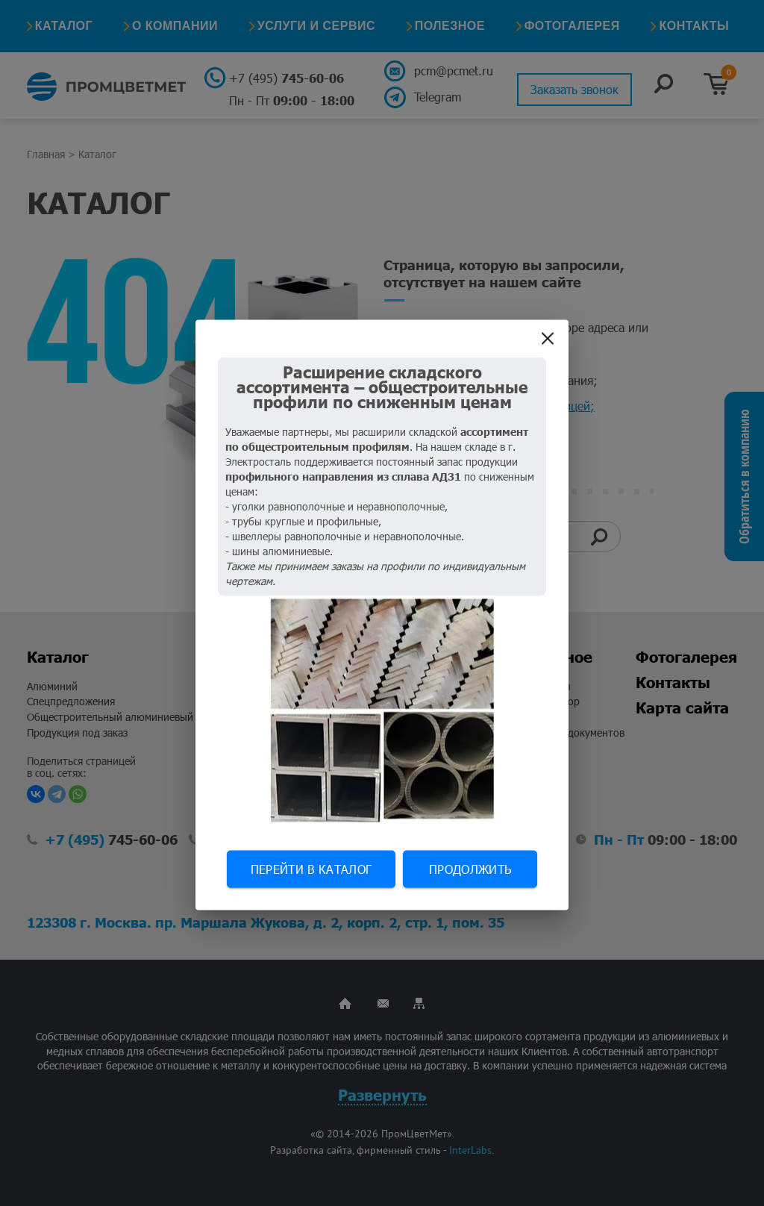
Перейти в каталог (311, 869)
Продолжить (470, 869)
